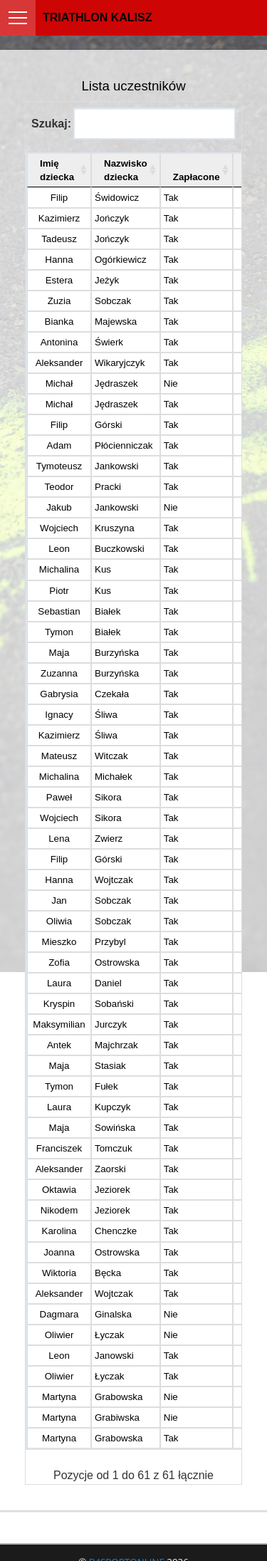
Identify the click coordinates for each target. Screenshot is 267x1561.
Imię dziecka (57, 170)
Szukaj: (133, 124)
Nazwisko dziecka (125, 170)
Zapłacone (196, 177)
